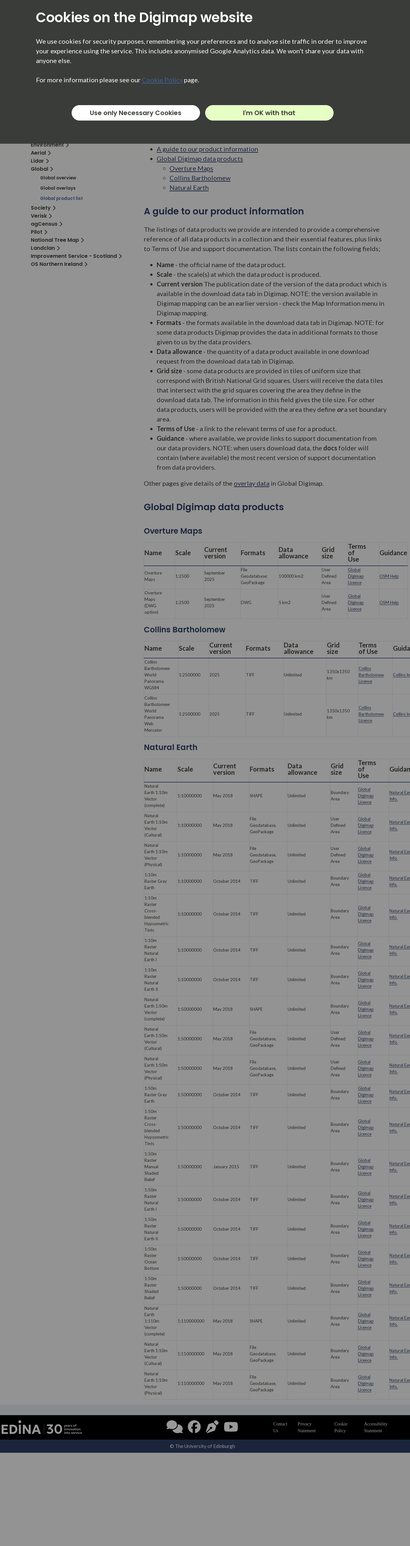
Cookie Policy (162, 80)
